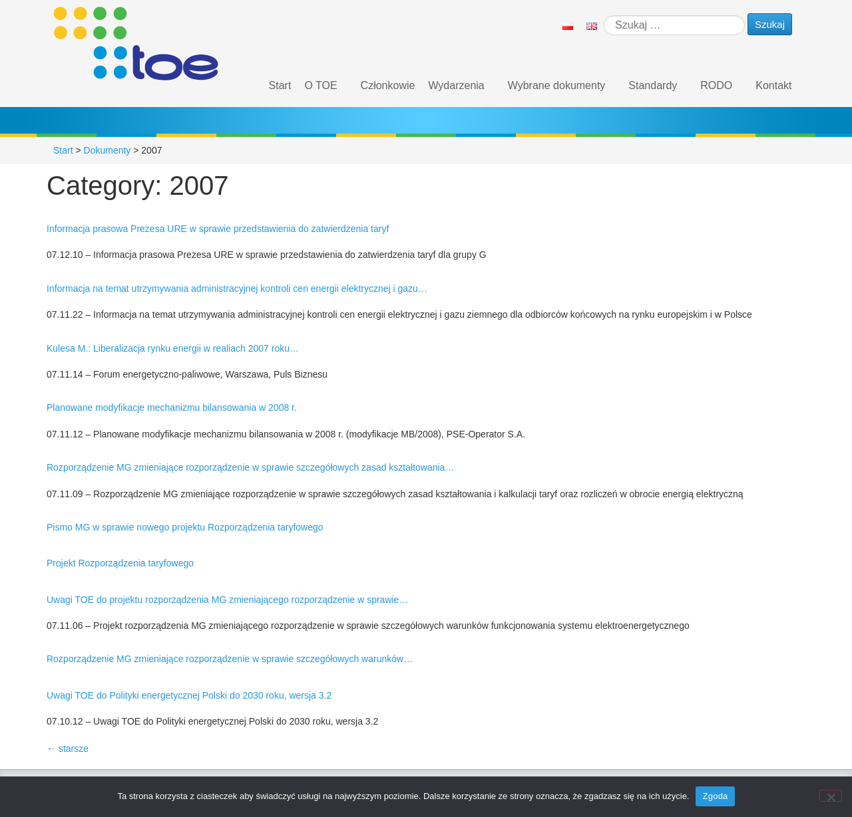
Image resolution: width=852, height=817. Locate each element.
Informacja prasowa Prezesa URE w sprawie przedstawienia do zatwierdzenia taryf (218, 228)
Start (280, 85)
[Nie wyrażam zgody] (830, 796)
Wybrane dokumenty (557, 85)
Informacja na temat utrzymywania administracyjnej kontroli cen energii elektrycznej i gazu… (237, 288)
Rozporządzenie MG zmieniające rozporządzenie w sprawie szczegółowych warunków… (230, 658)
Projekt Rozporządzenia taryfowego (120, 563)
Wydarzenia (456, 85)
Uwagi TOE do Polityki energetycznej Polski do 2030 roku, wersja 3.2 (189, 695)
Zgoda (715, 796)
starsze (68, 748)
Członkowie (388, 85)
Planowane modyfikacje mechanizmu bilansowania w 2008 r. (172, 407)
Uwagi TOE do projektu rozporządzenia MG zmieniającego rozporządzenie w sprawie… (227, 599)
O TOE (320, 85)
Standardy (652, 85)
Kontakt (773, 85)
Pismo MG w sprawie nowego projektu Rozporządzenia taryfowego (185, 527)
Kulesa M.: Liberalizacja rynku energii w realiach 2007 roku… (173, 348)
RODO (716, 85)
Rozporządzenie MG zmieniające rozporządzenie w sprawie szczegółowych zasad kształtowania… (250, 467)
